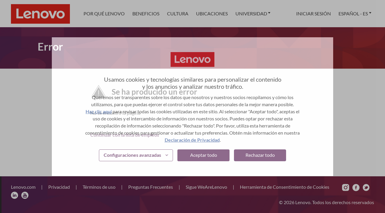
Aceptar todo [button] (203, 155)
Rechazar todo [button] (260, 155)
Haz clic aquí (99, 111)
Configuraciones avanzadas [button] (132, 155)
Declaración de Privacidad (192, 140)
